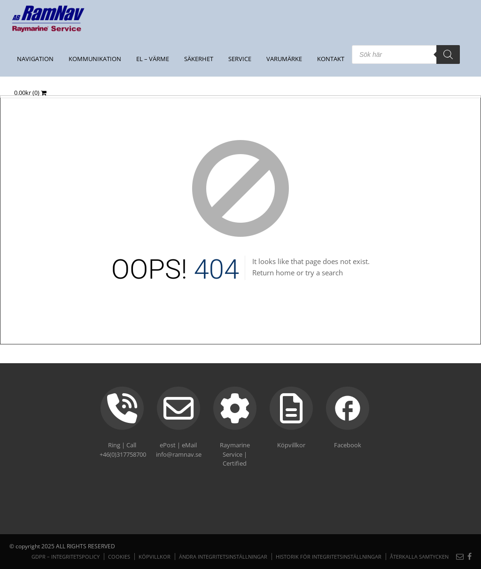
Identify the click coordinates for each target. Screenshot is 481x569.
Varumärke (284, 59)
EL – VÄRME (152, 59)
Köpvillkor (155, 556)
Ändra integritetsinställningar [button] (223, 556)
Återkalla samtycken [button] (419, 556)
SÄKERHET (198, 59)
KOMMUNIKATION (95, 59)
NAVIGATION (35, 59)
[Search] (448, 54)
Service (239, 59)
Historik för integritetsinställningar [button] (328, 556)
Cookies (119, 556)
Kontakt (330, 59)
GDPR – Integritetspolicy (65, 556)
